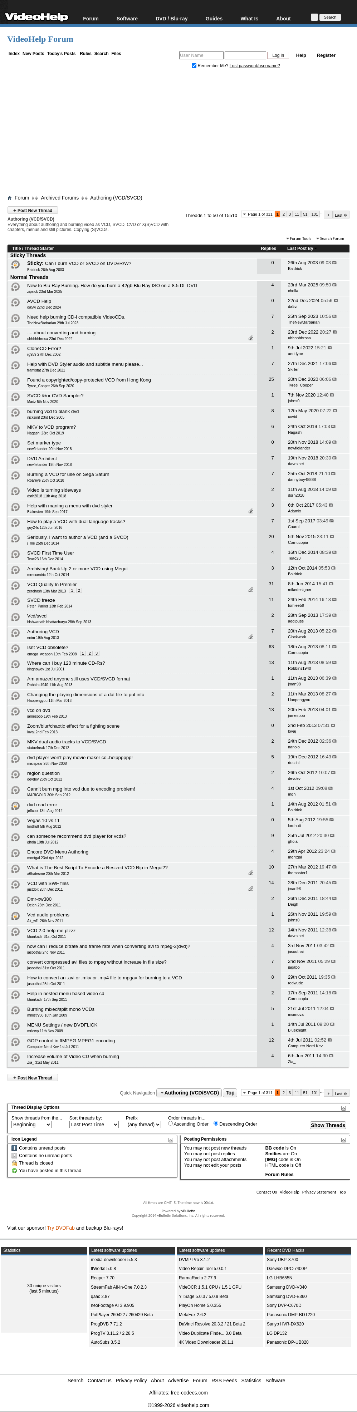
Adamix (294, 511)
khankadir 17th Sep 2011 (47, 1000)
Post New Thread (32, 210)
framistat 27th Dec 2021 (46, 370)
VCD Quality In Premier (52, 584)
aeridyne (295, 353)
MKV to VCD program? (51, 427)
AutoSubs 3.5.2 (105, 1342)
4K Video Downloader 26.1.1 (206, 1342)
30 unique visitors (43, 1285)
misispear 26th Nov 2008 (47, 764)
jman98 (294, 684)
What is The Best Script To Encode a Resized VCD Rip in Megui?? (97, 867)
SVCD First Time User (50, 553)
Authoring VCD (43, 631)
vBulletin (188, 1211)
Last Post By (302, 248)
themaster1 (298, 873)
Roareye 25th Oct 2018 (45, 480)
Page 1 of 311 (260, 214)
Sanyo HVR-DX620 (285, 1324)
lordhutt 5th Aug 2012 (44, 826)
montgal (295, 857)
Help (301, 55)
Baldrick (295, 268)
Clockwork (297, 637)
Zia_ (291, 1061)
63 (271, 646)
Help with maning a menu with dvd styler (70, 505)
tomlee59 (296, 605)
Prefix (132, 1118)
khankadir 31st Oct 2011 (46, 937)
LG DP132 (277, 1333)
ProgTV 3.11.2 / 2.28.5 (112, 1333)
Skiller (293, 369)
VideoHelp (289, 1192)
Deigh (293, 904)
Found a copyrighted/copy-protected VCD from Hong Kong (89, 380)
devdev (294, 778)
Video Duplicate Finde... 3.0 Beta (210, 1333)
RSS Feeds (224, 1380)
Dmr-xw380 (39, 899)
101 (315, 214)
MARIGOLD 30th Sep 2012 (48, 795)
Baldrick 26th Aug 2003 (45, 270)
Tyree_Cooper (300, 385)
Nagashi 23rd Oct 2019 (45, 433)
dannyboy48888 (302, 479)
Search (101, 53)
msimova (296, 1014)
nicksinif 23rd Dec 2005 (45, 417)
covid (292, 416)
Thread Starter (39, 248)
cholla (293, 291)
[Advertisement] (182, 133)
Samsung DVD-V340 (287, 1287)
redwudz (295, 983)
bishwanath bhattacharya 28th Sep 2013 (59, 622)
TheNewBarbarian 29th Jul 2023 (52, 323)
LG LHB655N (279, 1277)
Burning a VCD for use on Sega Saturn (68, 474)
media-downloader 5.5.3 (114, 1259)
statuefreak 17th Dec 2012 (48, 748)
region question (43, 773)
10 (271, 867)
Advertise (178, 1380)
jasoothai (296, 951)
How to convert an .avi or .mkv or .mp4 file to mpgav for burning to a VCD (104, 977)
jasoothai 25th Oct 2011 (46, 984)
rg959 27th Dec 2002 (43, 354)
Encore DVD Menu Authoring (57, 852)
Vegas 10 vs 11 (43, 820)
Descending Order (235, 1124)
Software (127, 18)
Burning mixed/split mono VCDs (60, 1009)
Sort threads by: (85, 1118)
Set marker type (44, 443)
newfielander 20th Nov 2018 (49, 449)
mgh (291, 794)
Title (16, 248)
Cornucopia (298, 542)
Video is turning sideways (54, 490)
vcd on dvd (38, 710)
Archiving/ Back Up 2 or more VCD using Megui (77, 568)
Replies (268, 248)
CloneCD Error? (44, 348)
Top (230, 1093)
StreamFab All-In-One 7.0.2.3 (119, 1287)
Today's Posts (61, 53)
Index (14, 53)
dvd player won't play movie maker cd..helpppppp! (80, 757)
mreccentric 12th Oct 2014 (48, 575)
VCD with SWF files (48, 883)
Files (116, 53)
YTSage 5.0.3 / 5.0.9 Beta (203, 1296)
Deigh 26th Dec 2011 (44, 905)
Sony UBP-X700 (282, 1259)
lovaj (292, 731)
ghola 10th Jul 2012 (42, 842)
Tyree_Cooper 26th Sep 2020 (50, 386)
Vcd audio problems (48, 914)
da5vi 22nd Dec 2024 (44, 307)
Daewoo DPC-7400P (287, 1268)
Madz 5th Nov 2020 (42, 402)
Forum (91, 18)
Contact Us (266, 1192)
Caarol (293, 527)
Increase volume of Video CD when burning (73, 1056)
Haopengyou (299, 700)
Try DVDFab (61, 1228)
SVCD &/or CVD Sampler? (55, 395)
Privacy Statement (319, 1192)
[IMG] (271, 1159)
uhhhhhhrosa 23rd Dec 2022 (50, 339)
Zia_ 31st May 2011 (43, 1062)
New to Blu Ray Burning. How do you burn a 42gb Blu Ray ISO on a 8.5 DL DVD (112, 285)
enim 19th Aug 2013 (43, 638)
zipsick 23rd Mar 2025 (44, 292)
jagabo (294, 967)
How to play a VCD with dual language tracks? (76, 521)
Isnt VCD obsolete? (47, 647)
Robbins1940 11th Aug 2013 (49, 685)
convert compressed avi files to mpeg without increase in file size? (97, 962)
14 (271, 882)
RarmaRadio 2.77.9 (197, 1277)
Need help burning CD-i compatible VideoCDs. (76, 317)
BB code (274, 1148)
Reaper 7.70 (102, 1277)
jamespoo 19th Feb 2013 (47, 716)
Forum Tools (300, 238)
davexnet (296, 464)
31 (271, 583)
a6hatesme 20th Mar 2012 (48, 874)
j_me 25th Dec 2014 (43, 543)
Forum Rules (279, 1174)
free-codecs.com (189, 1393)
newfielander (299, 448)
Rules (86, 53)
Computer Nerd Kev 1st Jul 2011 (53, 1047)
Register (326, 55)
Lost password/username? (255, 65)
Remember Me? (211, 65)
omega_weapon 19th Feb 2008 (52, 654)
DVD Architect (42, 458)
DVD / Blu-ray (171, 18)
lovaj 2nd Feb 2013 (42, 732)
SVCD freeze (41, 600)
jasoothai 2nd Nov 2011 (46, 952)
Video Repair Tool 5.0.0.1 (203, 1268)
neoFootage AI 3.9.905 (112, 1305)
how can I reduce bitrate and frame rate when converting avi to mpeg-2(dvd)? (108, 946)
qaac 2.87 (100, 1296)
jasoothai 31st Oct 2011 (46, 968)
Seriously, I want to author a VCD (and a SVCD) (77, 537)
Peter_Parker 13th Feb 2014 (49, 606)
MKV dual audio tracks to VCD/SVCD (66, 741)
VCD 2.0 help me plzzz (51, 930)
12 (271, 930)
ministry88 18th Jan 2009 (47, 1015)
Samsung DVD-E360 (287, 1296)
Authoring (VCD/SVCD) (116, 198)
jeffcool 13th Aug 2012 (45, 811)
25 (271, 379)
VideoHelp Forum (40, 39)
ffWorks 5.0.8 (103, 1268)
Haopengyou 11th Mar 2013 (49, 701)
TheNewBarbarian (304, 322)
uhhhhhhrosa (299, 338)
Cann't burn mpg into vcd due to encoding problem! (81, 789)
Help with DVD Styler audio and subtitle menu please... (85, 364)
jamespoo (296, 715)
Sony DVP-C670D (284, 1305)
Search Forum (332, 238)
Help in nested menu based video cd (65, 993)
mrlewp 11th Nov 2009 (45, 1031)
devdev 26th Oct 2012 (44, 779)
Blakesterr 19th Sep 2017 (47, 512)
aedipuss (296, 621)
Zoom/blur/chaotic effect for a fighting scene (73, 726)
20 (271, 536)
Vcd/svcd (37, 616)
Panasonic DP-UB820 (288, 1342)
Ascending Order (188, 1124)
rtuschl (293, 763)
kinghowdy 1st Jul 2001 (45, 669)
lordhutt (294, 825)
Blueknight (297, 1030)
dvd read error (42, 804)
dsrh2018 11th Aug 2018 (46, 496)
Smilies (273, 1153)
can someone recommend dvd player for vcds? (76, 836)
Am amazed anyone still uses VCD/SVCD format (78, 679)
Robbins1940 (299, 668)
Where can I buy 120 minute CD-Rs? (66, 663)
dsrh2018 (296, 495)
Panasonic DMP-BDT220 (291, 1314)
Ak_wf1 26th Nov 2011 (45, 921)
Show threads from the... (36, 1118)
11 (297, 214)
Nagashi (295, 432)
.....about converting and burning (61, 332)
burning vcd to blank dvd (53, 411)
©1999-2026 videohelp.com (178, 1405)
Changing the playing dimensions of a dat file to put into (86, 694)
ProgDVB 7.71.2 (106, 1324)
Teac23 (294, 558)
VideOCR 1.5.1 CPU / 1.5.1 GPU (210, 1287)
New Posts (33, 53)
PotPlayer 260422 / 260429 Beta (122, 1314)
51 (305, 214)
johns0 (293, 401)
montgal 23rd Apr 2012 (45, 858)
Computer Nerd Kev (305, 1046)
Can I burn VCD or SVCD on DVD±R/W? (88, 263)
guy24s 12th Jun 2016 (44, 528)
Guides (214, 18)
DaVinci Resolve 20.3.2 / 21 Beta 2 (212, 1324)
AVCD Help (39, 301)
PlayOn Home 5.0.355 (200, 1305)
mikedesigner (299, 589)
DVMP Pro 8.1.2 (194, 1259)
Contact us (100, 1380)
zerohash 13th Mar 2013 (46, 591)
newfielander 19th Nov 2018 (49, 465)
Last (341, 215)
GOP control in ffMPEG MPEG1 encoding (71, 1040)
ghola (293, 841)
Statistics (251, 1380)
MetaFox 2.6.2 (192, 1314)
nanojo (294, 747)
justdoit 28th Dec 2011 (45, 889)
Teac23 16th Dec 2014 (45, 559)
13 (271, 662)
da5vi (292, 306)
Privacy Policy (131, 1380)
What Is (249, 18)
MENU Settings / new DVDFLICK (62, 1025)
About (283, 18)
